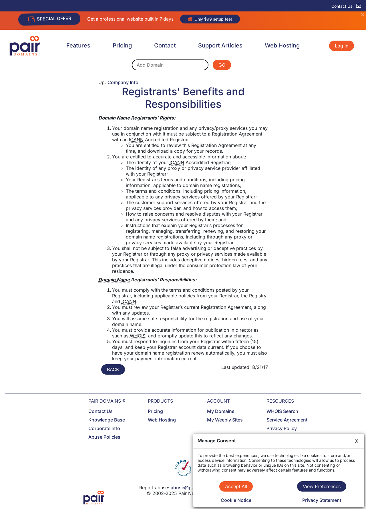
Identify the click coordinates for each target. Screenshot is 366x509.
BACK (113, 369)
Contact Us (100, 411)
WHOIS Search (282, 411)
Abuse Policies (104, 437)
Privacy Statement (321, 500)
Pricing (122, 45)
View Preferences (322, 486)
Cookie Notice (236, 500)
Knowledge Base (106, 420)
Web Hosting (282, 45)
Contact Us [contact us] (346, 6)
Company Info (123, 82)
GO (221, 65)
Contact (165, 45)
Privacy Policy (281, 428)
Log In (341, 46)
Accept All (236, 486)
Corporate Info (104, 428)
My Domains (220, 411)
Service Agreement (286, 420)
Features (78, 45)
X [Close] (356, 441)
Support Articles (220, 45)
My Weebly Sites (225, 420)
